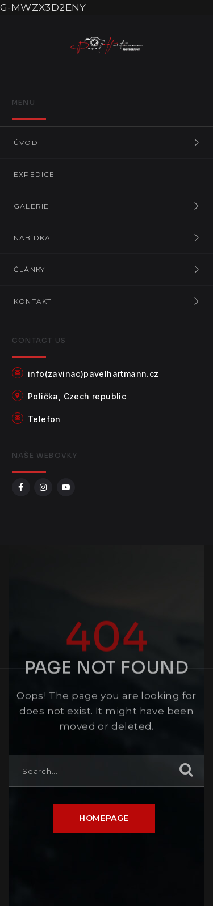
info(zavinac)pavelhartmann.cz (93, 373)
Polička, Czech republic (77, 396)
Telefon (44, 419)
